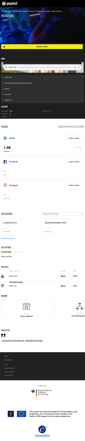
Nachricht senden (42, 46)
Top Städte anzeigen (7, 238)
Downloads (8, 375)
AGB (6, 365)
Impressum (9, 372)
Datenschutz (9, 368)
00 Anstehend (6, 252)
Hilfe (6, 356)
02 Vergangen (17, 252)
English (9, 360)
